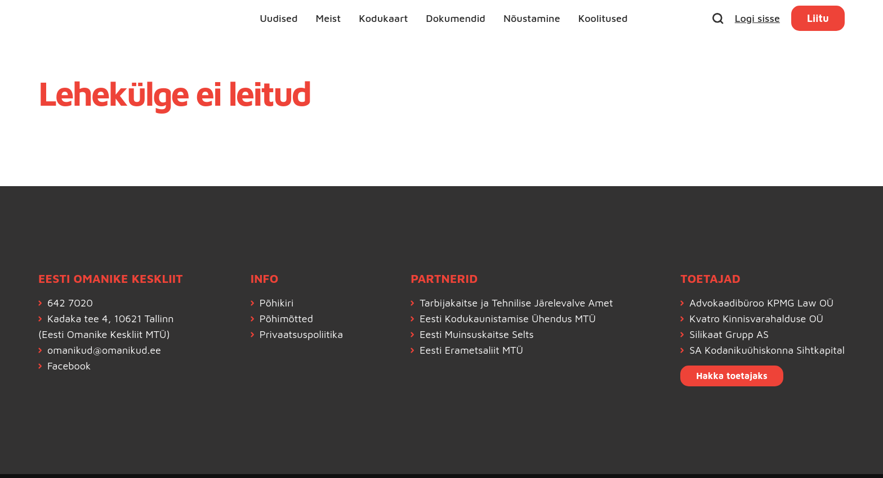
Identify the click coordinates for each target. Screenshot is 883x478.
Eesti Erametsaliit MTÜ (471, 350)
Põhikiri (277, 303)
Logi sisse (757, 18)
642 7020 (70, 303)
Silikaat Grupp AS (729, 334)
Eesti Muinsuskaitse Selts (477, 334)
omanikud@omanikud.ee (104, 350)
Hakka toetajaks (732, 376)
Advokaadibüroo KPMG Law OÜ (761, 303)
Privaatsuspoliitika (302, 334)
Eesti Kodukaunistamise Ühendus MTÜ (508, 318)
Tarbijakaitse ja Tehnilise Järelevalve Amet (516, 303)
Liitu (818, 18)
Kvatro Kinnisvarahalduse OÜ (756, 318)
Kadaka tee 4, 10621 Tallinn (110, 318)
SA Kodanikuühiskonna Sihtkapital (767, 350)
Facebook (69, 366)
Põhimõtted (286, 318)
